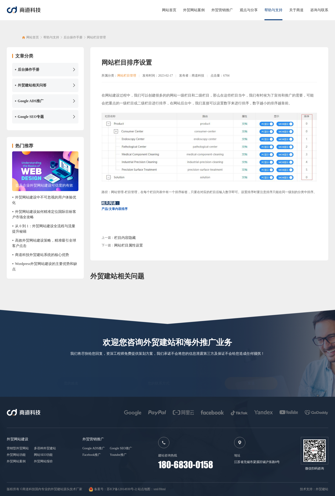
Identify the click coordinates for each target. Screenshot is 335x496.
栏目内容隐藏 (125, 238)
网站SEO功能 (43, 454)
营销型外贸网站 (18, 448)
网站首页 (169, 10)
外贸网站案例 (194, 10)
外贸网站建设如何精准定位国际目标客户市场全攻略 (44, 214)
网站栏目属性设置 (128, 245)
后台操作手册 (73, 39)
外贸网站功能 (16, 454)
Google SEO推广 (121, 448)
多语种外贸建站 (45, 448)
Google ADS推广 (45, 101)
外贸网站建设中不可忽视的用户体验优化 (44, 200)
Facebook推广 (91, 454)
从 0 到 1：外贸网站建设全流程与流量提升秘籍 (43, 228)
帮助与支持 (273, 10)
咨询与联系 (319, 10)
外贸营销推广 (222, 10)
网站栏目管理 (96, 39)
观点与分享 (249, 10)
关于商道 (296, 10)
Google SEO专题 (45, 116)
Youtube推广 (118, 454)
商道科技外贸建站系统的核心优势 (40, 255)
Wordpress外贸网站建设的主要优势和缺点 (44, 266)
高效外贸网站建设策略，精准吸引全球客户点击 (44, 243)
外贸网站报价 (43, 461)
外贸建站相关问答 (45, 85)
